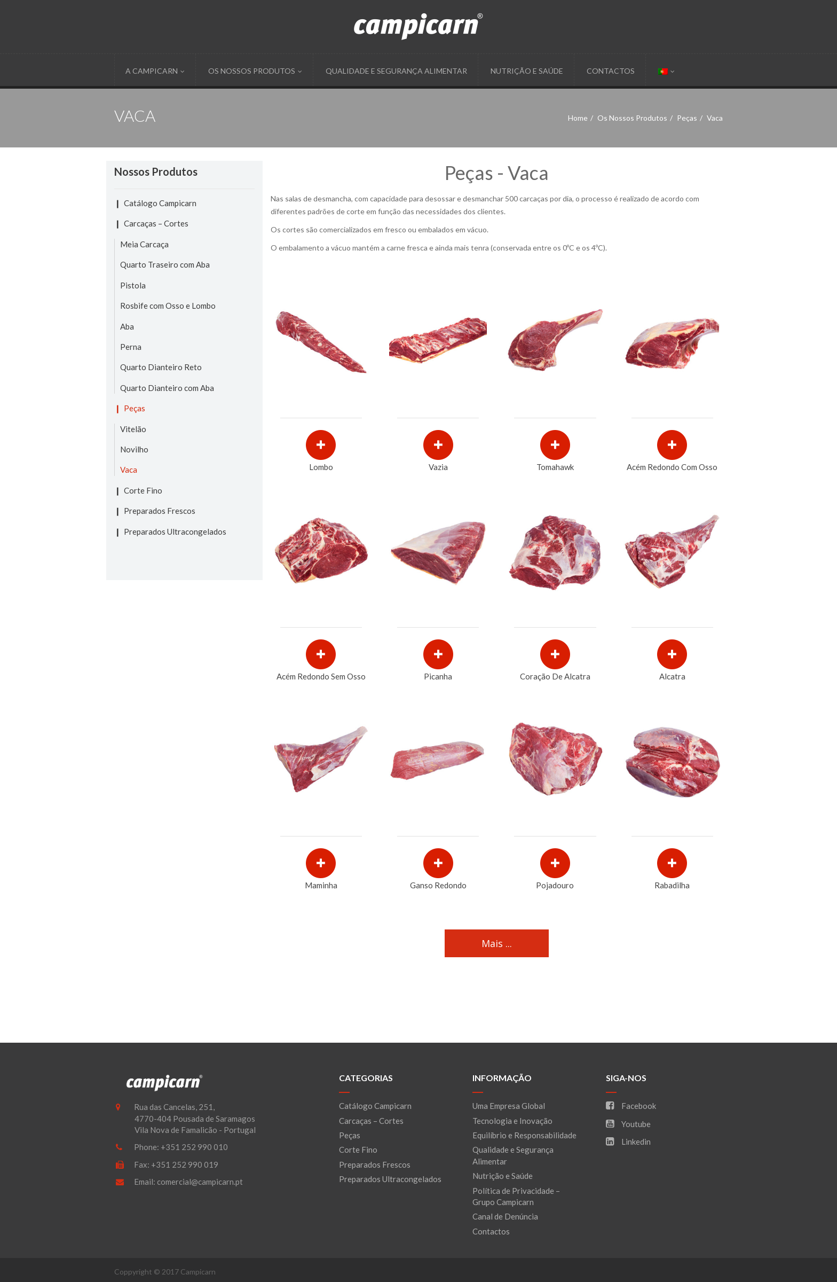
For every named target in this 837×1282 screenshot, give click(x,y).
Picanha (438, 676)
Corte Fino (143, 490)
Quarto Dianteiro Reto (161, 367)
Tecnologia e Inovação (512, 1120)
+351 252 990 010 (194, 1147)
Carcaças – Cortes (156, 223)
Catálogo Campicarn (160, 203)
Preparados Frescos (159, 510)
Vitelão (133, 429)
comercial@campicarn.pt (200, 1181)
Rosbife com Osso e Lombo (168, 305)
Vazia (438, 467)
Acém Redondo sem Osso (321, 676)
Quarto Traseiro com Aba (165, 264)
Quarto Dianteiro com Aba (167, 388)
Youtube (628, 1124)
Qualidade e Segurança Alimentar (396, 70)
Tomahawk (555, 467)
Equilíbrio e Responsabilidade (524, 1135)
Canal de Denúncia (505, 1216)
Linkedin (628, 1141)
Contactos (611, 70)
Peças (687, 117)
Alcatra (672, 676)
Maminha (321, 885)
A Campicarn (155, 70)
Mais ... (496, 943)
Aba (127, 326)
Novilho (134, 449)
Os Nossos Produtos (255, 70)
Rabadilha (672, 885)
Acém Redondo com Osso (672, 467)
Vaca (128, 469)
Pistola (133, 285)
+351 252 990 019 (184, 1164)
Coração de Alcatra (555, 676)
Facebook (631, 1106)
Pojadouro (555, 885)
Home (578, 117)
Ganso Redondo (438, 885)
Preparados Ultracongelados (175, 531)
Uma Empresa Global (508, 1106)
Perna (130, 346)
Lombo (321, 467)
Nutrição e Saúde (527, 70)
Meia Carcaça (144, 244)
